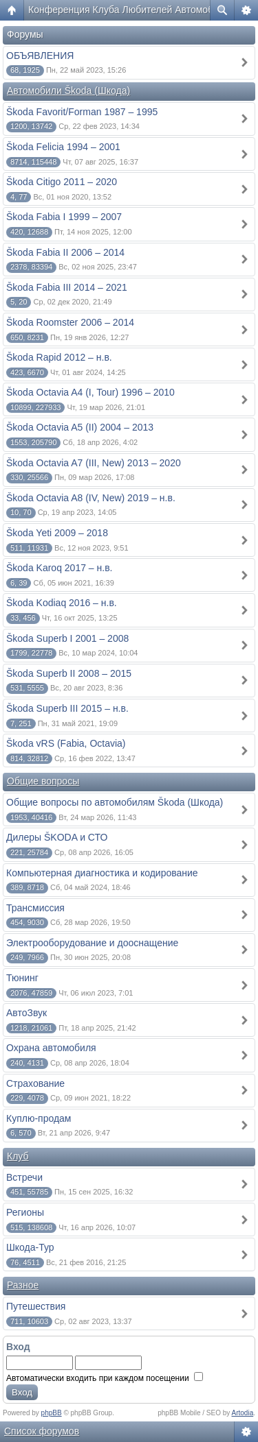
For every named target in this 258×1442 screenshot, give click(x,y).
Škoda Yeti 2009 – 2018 (57, 532)
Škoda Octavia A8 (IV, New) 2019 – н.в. (90, 497)
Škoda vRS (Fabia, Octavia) (66, 743)
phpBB (51, 1413)
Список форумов (41, 1431)
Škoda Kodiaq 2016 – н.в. (61, 602)
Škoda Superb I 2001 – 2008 (67, 638)
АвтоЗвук (26, 1012)
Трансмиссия (35, 907)
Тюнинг (22, 977)
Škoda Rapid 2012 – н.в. (59, 357)
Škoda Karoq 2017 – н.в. (59, 567)
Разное (23, 1284)
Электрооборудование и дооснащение (92, 942)
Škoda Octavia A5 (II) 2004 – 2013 (79, 427)
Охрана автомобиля (51, 1047)
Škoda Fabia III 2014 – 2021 (66, 287)
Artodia (243, 1413)
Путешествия (35, 1306)
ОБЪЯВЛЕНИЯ (40, 55)
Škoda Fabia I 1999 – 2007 (64, 216)
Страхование (35, 1083)
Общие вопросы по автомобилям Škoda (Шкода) (114, 802)
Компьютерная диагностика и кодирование (102, 872)
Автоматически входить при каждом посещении (104, 1378)
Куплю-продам (39, 1118)
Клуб (18, 1156)
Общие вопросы (43, 781)
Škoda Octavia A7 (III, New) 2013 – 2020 (93, 462)
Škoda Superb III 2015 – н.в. (67, 708)
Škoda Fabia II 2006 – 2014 (65, 252)
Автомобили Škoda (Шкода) (68, 90)
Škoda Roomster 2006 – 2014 (70, 322)
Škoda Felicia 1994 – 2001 (63, 146)
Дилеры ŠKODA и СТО (56, 837)
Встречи (24, 1177)
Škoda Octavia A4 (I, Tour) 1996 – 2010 (90, 392)
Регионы (25, 1212)
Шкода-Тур (30, 1247)
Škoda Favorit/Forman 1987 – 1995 (82, 111)
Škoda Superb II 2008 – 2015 (68, 673)
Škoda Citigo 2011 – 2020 (61, 181)
